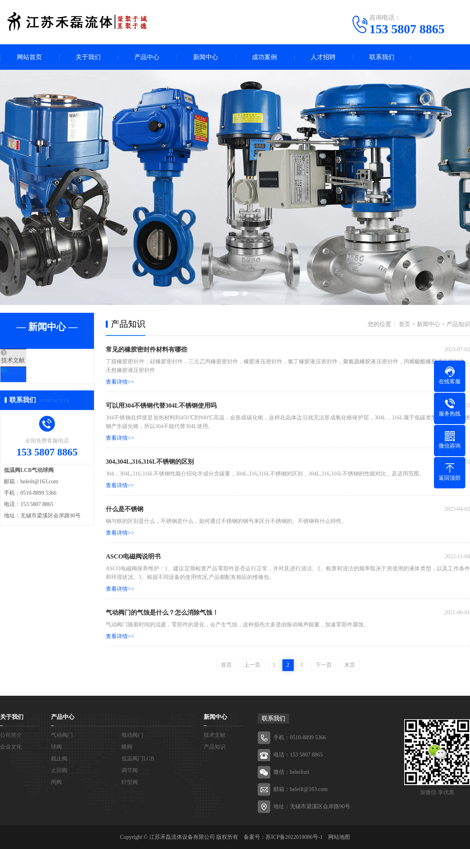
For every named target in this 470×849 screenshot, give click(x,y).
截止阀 (59, 759)
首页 (404, 324)
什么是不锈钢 (124, 509)
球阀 (56, 747)
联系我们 (381, 57)
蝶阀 (126, 747)
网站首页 (29, 57)
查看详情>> (120, 382)
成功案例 (264, 57)
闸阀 (56, 782)
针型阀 (129, 782)
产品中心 (146, 57)
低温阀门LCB (137, 759)
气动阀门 (62, 735)
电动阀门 (132, 735)
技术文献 (30, 360)
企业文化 (11, 747)
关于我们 (88, 57)
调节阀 (129, 770)
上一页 (252, 665)
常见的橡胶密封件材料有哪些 (146, 349)
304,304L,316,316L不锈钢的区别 (150, 461)
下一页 (323, 665)
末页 (349, 665)
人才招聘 (323, 57)
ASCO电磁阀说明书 (133, 556)
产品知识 (30, 384)
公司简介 (11, 735)
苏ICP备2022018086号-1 (294, 837)
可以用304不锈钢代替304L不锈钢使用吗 (161, 405)
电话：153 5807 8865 (298, 755)
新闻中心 (205, 57)
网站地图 (339, 837)
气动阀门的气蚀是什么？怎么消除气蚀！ (162, 612)
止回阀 (59, 770)
